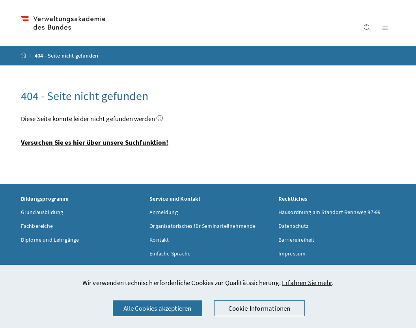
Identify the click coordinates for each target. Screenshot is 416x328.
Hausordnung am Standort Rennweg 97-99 (329, 212)
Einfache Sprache (169, 253)
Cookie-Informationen (259, 308)
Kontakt (159, 239)
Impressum (292, 253)
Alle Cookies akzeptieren (157, 308)
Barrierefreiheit (296, 239)
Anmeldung (163, 212)
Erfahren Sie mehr (307, 282)
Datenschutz (293, 225)
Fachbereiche (37, 225)
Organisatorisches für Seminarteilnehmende (202, 225)
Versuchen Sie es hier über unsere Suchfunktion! (94, 142)
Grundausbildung (42, 212)
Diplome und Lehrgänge (50, 239)
